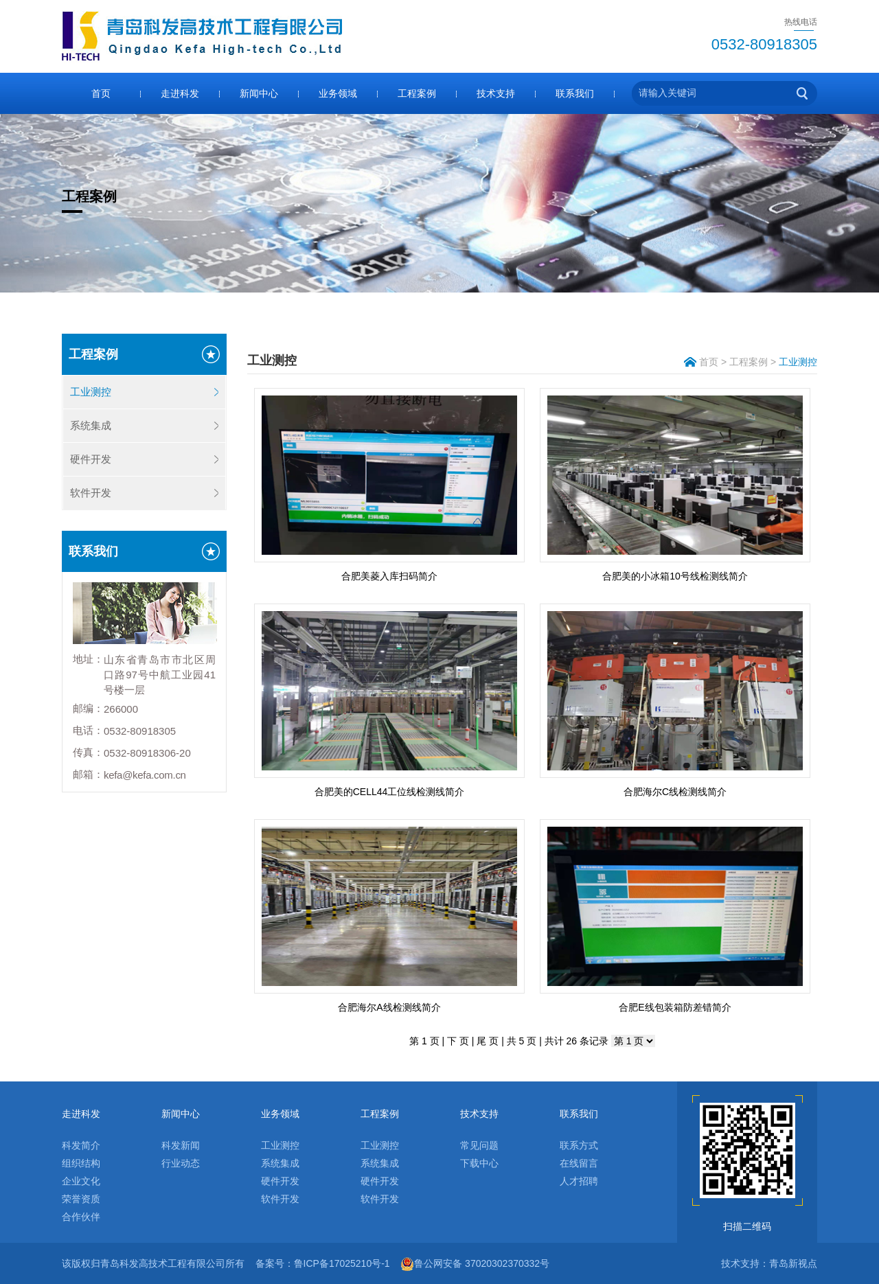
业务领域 (338, 93)
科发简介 (81, 1145)
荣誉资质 (81, 1198)
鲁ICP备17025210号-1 (342, 1263)
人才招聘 (579, 1181)
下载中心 (479, 1163)
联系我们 (575, 93)
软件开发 (90, 492)
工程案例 (417, 93)
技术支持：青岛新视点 (769, 1263)
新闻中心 (259, 93)
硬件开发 (90, 459)
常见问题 (479, 1145)
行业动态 (180, 1163)
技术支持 (496, 93)
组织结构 (81, 1163)
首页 (101, 93)
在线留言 (579, 1163)
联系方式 (579, 1145)
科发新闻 (180, 1145)
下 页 (458, 1040)
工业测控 (90, 392)
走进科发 (180, 93)
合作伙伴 (81, 1216)
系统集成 (90, 425)
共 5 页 (522, 1040)
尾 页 (488, 1040)
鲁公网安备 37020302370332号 (474, 1263)
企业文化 (81, 1181)
